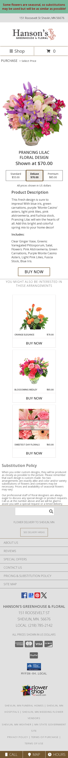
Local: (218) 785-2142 (34, 625)
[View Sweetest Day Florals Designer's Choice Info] (34, 424)
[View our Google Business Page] (31, 597)
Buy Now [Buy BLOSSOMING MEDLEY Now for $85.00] (34, 398)
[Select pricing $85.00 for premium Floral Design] (53, 175)
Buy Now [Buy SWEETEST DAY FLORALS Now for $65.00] (34, 453)
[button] (34, 666)
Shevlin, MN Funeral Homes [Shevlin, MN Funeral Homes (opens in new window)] (24, 705)
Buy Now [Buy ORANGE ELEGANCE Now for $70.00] (34, 343)
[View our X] (44, 597)
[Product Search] (34, 511)
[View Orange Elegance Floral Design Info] (34, 314)
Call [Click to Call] (11, 754)
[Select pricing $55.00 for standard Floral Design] (16, 175)
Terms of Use (34, 743)
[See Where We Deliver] (34, 532)
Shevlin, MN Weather (16, 724)
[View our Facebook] (24, 597)
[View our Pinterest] (37, 597)
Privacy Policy (17, 737)
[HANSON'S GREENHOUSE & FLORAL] (34, 41)
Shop (17, 51)
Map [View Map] (34, 754)
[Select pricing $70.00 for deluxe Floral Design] (34, 175)
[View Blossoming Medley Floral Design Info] (34, 369)
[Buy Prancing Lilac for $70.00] (34, 271)
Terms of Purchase (45, 737)
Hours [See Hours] (56, 754)
